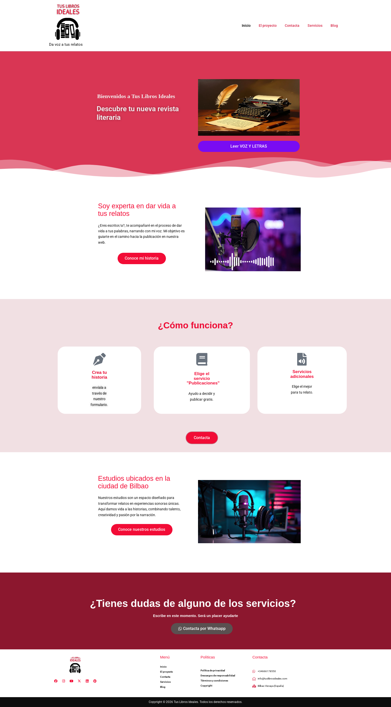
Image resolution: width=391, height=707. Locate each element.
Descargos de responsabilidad (218, 675)
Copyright (206, 686)
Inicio (250, 26)
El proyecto (271, 26)
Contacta (294, 26)
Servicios (316, 26)
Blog (334, 26)
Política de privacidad (213, 670)
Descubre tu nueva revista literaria (141, 113)
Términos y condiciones (214, 680)
